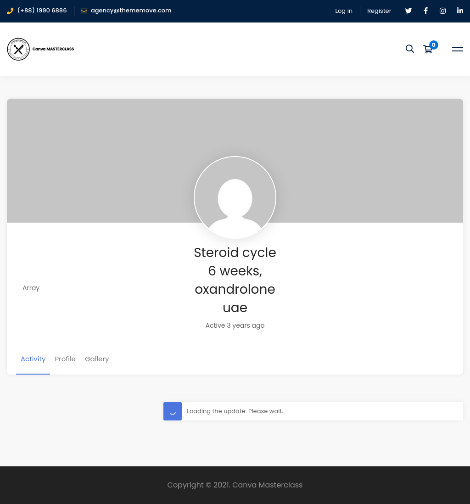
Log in (343, 10)
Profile (65, 359)
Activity (33, 359)
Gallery (97, 359)
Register (379, 10)
